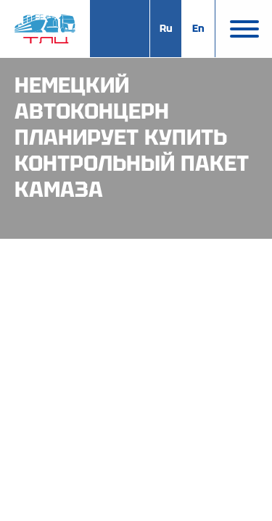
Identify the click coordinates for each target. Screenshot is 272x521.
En (198, 28)
